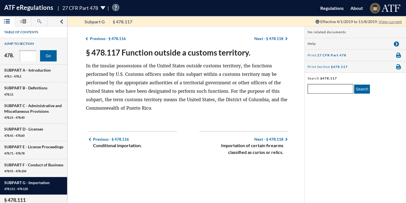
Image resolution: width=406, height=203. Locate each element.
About (356, 8)
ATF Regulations (28, 7)
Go (48, 56)
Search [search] (362, 89)
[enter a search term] (330, 89)
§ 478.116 (108, 38)
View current (390, 21)
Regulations (332, 8)
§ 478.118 (268, 38)
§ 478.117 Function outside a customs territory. (168, 52)
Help (312, 43)
